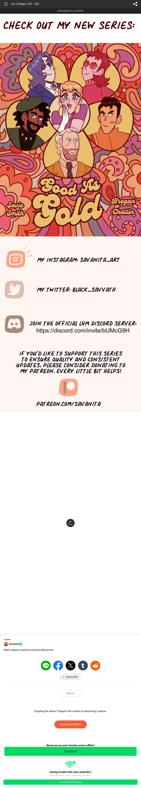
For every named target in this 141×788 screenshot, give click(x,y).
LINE (46, 665)
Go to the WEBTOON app (70, 782)
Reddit (95, 665)
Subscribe (72, 677)
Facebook (58, 665)
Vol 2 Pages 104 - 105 (25, 3)
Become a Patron (70, 724)
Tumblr (83, 665)
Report (70, 693)
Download (70, 751)
